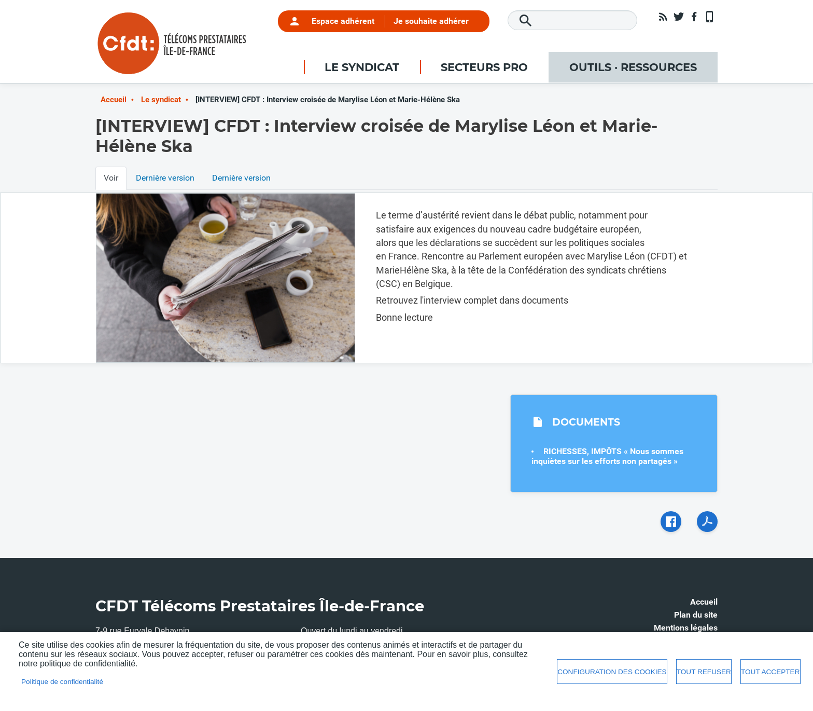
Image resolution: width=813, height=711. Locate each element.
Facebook (694, 16)
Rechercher (525, 20)
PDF (707, 521)
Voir (111, 178)
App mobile (710, 16)
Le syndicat (161, 99)
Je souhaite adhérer (431, 21)
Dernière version (165, 178)
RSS (663, 16)
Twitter (678, 16)
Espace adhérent (343, 21)
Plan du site (696, 615)
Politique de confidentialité (62, 682)
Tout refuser (704, 672)
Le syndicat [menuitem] (362, 67)
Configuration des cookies (611, 672)
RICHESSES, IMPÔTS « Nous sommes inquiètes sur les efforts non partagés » (607, 456)
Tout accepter (770, 672)
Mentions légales (686, 628)
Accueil (114, 99)
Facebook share (671, 521)
